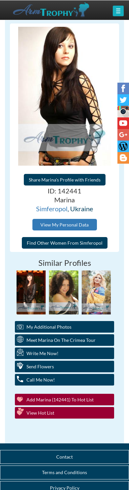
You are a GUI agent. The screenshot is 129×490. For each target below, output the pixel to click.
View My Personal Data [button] (64, 224)
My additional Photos (48, 327)
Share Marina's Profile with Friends (65, 180)
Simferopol (51, 209)
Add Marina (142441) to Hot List (60, 399)
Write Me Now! (42, 353)
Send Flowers (40, 366)
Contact (64, 457)
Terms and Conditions (64, 472)
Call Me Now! (40, 380)
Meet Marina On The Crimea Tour (61, 340)
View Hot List (40, 413)
